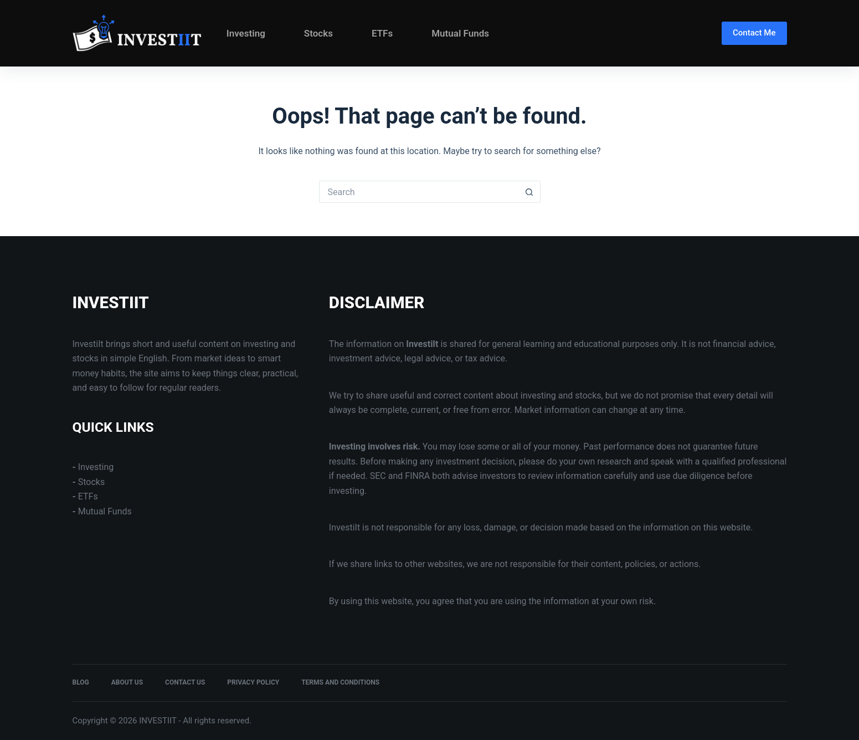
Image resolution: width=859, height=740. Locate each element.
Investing (246, 33)
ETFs (382, 33)
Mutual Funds (460, 33)
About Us (127, 682)
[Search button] (529, 192)
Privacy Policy (253, 682)
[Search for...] (418, 192)
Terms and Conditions (340, 682)
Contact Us (185, 682)
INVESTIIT (111, 302)
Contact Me (754, 33)
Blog (81, 682)
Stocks (318, 33)
